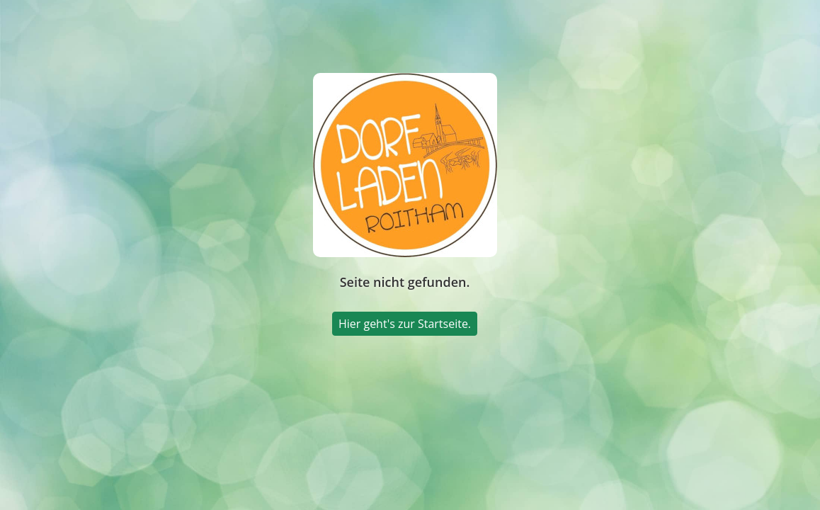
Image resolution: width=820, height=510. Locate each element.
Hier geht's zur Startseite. (404, 324)
